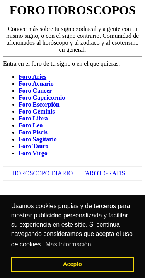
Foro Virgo (33, 153)
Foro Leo (31, 125)
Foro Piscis (33, 132)
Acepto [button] (72, 264)
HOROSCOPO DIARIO (42, 173)
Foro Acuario (36, 83)
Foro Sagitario (38, 139)
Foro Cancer (35, 90)
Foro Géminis (37, 111)
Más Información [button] (68, 244)
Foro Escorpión (39, 104)
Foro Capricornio (42, 97)
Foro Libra (33, 118)
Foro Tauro (33, 146)
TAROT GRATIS (103, 173)
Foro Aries (32, 76)
